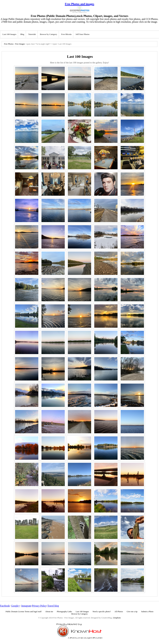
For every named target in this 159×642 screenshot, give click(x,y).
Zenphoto (117, 618)
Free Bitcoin (66, 34)
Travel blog (53, 605)
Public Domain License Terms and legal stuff (23, 611)
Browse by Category (48, 34)
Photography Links (64, 611)
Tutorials (32, 34)
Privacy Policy (39, 605)
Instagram (26, 605)
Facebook (5, 605)
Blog (22, 34)
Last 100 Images (9, 34)
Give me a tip (132, 611)
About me (49, 611)
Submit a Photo (147, 611)
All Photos (118, 611)
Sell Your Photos (83, 34)
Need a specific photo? (102, 611)
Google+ (15, 605)
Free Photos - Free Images (14, 44)
